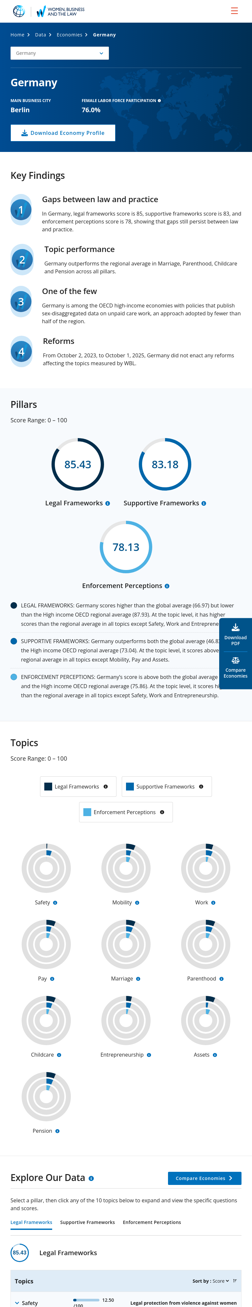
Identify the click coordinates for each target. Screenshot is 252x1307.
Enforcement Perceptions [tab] (152, 1222)
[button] (59, 53)
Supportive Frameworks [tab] (87, 1222)
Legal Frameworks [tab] (31, 1222)
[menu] (234, 10)
